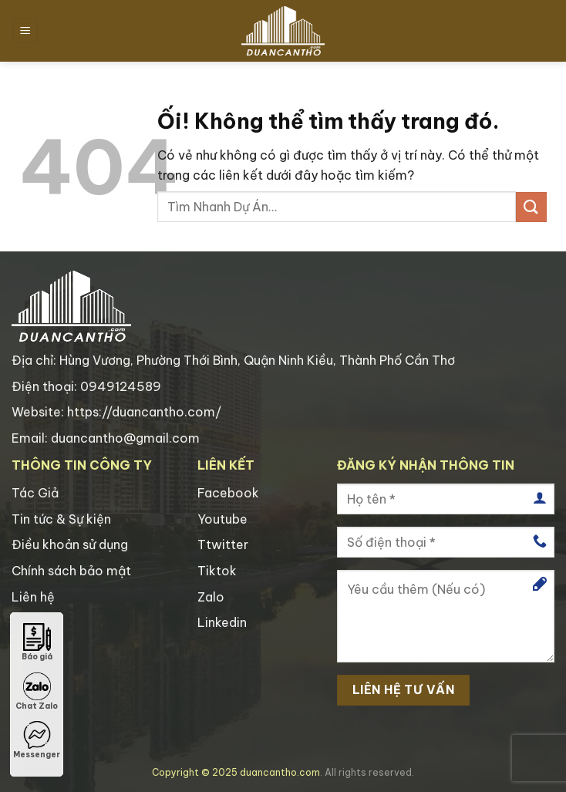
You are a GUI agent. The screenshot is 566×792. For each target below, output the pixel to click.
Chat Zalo (36, 691)
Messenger (36, 740)
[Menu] (25, 31)
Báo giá (37, 642)
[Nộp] (531, 207)
